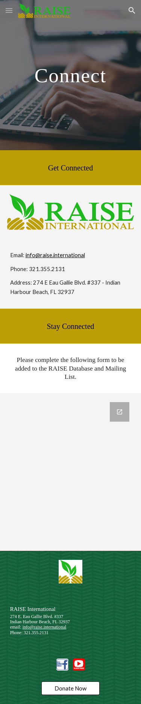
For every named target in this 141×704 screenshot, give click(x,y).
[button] (9, 10)
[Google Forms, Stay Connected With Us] (70, 472)
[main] (70, 75)
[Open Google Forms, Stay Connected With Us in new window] (119, 412)
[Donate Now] (70, 688)
